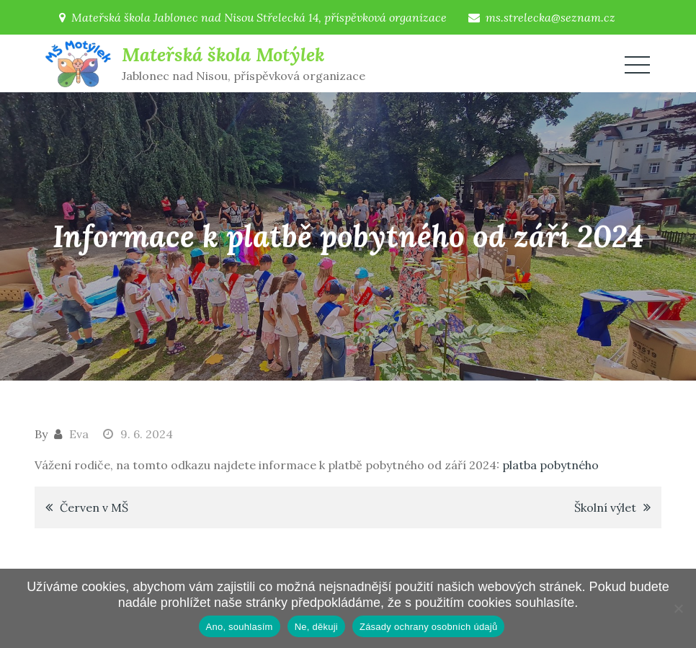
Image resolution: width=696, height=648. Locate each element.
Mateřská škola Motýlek (223, 54)
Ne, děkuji (316, 626)
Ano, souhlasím (239, 626)
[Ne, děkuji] (678, 608)
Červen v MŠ (94, 507)
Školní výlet (605, 507)
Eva (79, 434)
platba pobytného (550, 465)
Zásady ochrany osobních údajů (429, 626)
